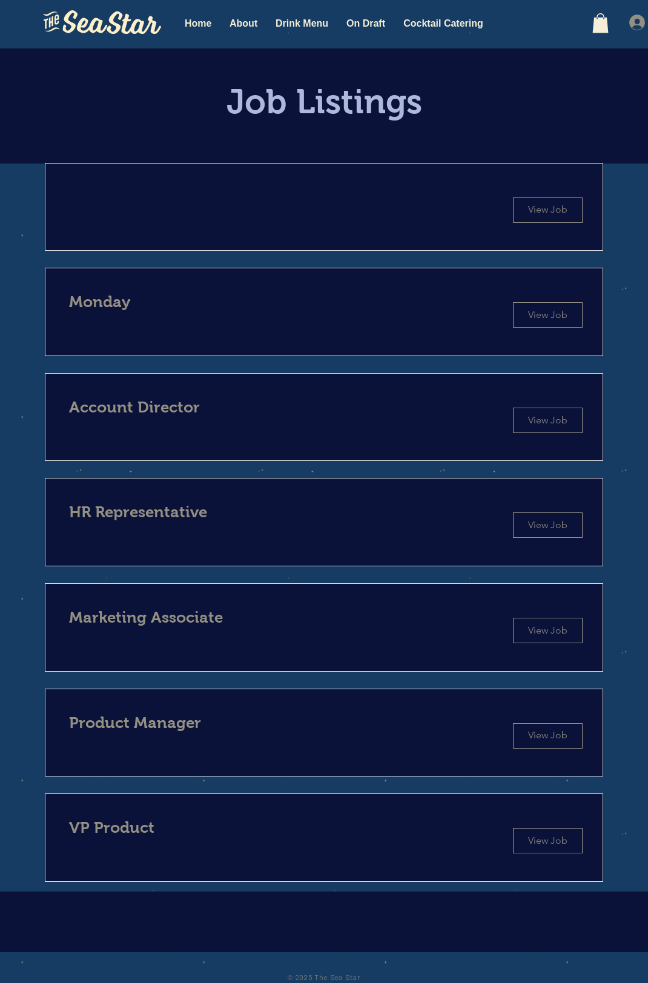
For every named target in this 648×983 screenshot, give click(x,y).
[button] (600, 23)
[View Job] (548, 315)
